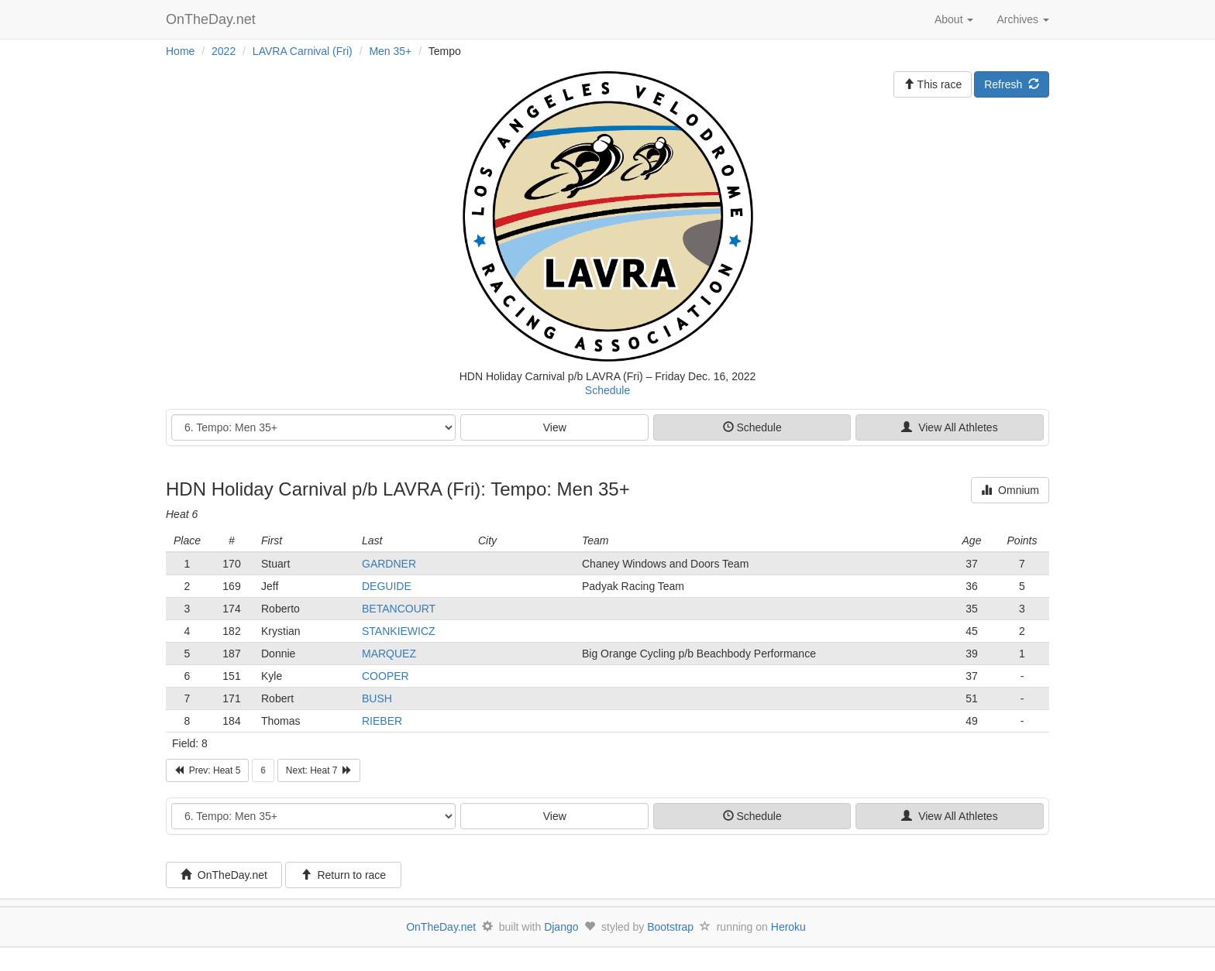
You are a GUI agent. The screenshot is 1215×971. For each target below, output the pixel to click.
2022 (224, 51)
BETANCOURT (398, 608)
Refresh (1011, 84)
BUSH (377, 698)
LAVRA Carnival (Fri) (303, 51)
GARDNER (389, 564)
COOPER (385, 676)
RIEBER (382, 721)
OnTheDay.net (213, 19)
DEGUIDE (386, 586)
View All (949, 427)
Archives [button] (1022, 19)
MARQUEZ (389, 653)
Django (561, 927)
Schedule (607, 390)
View (554, 427)
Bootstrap (670, 927)
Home (180, 51)
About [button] (953, 19)
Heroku (788, 927)
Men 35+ (390, 51)
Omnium (1010, 490)
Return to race (344, 875)
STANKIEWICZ (398, 631)
